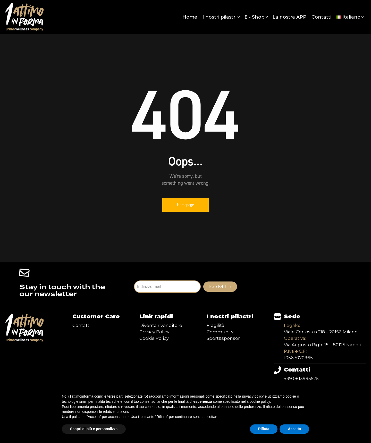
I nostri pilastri (221, 17)
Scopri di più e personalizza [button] (93, 429)
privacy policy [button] (253, 396)
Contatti (321, 17)
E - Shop (255, 17)
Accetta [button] (294, 429)
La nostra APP (289, 17)
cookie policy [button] (259, 401)
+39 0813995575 (301, 378)
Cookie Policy (154, 338)
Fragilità (215, 325)
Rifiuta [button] (263, 429)
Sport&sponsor (223, 338)
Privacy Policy (154, 331)
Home (189, 17)
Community (220, 331)
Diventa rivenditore (160, 325)
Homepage (185, 204)
